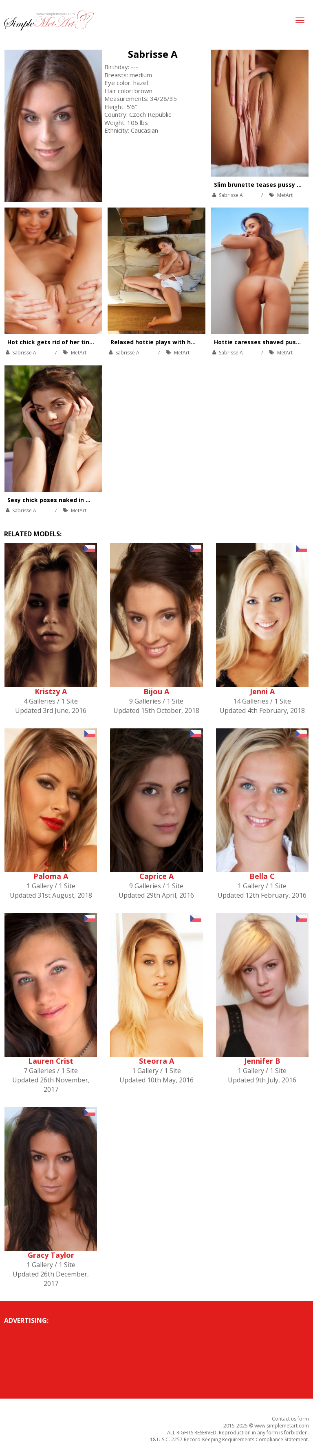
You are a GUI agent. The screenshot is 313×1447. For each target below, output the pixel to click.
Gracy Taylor (51, 1255)
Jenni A (262, 691)
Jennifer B (262, 1061)
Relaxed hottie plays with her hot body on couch (181, 342)
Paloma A (50, 876)
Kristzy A (51, 691)
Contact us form (290, 1418)
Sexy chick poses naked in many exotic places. (75, 500)
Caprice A (156, 876)
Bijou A (156, 691)
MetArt (285, 195)
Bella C (262, 876)
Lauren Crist (50, 1061)
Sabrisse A (153, 54)
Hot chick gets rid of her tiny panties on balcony (78, 342)
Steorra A (156, 1061)
